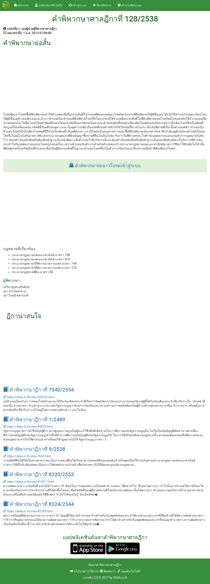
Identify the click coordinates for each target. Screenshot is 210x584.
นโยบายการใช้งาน (84, 571)
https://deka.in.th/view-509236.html (28, 397)
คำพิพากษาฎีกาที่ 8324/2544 (38, 504)
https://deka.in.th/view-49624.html (28, 426)
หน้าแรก (23, 5)
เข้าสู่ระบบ (77, 5)
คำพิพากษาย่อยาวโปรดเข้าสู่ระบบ (105, 165)
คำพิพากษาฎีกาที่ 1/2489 (34, 420)
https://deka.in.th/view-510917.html (28, 481)
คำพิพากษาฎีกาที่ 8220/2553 (38, 474)
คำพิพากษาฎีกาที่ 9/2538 (34, 449)
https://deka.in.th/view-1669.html (27, 456)
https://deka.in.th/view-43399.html (28, 511)
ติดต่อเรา (108, 571)
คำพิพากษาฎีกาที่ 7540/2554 (38, 390)
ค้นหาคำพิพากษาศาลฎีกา (105, 565)
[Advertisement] (105, 78)
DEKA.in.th (120, 577)
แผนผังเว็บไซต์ (128, 571)
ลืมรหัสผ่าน (102, 5)
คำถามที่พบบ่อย (129, 5)
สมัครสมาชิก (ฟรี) (48, 5)
